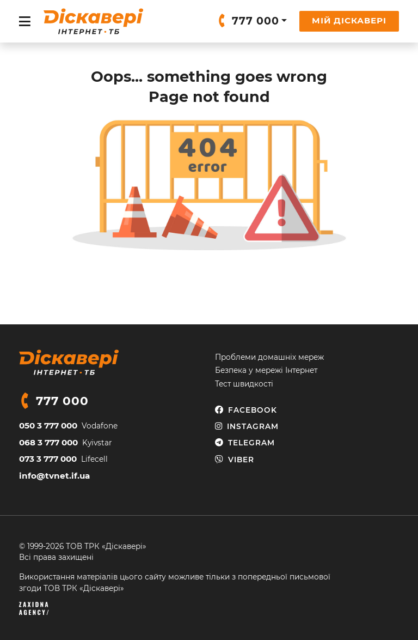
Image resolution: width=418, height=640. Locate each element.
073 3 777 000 (48, 459)
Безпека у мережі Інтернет (266, 370)
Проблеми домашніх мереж (269, 357)
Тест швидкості (244, 383)
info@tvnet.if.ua (54, 475)
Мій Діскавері (349, 20)
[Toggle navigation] (25, 21)
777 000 (62, 401)
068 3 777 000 (48, 442)
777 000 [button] (255, 21)
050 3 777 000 (48, 425)
